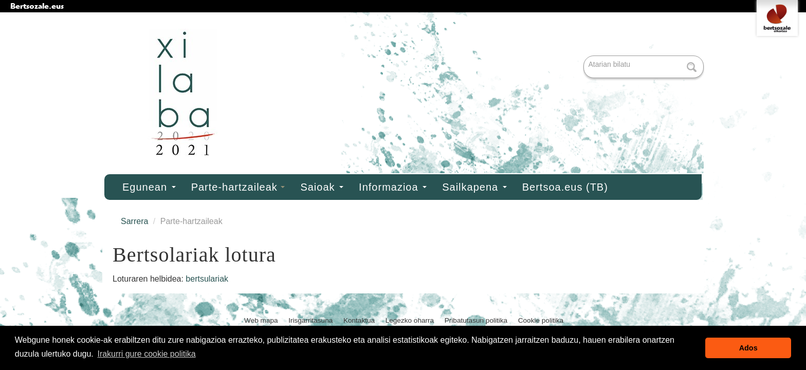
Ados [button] (748, 348)
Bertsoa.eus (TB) (565, 187)
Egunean (149, 187)
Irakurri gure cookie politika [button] (146, 353)
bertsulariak (207, 278)
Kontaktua (359, 320)
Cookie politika (540, 320)
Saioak (321, 187)
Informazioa (393, 187)
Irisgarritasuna (310, 320)
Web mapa (261, 320)
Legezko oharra (410, 320)
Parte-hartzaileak (238, 187)
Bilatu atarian (584, 56)
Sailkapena (474, 187)
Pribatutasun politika (476, 320)
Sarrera (134, 221)
